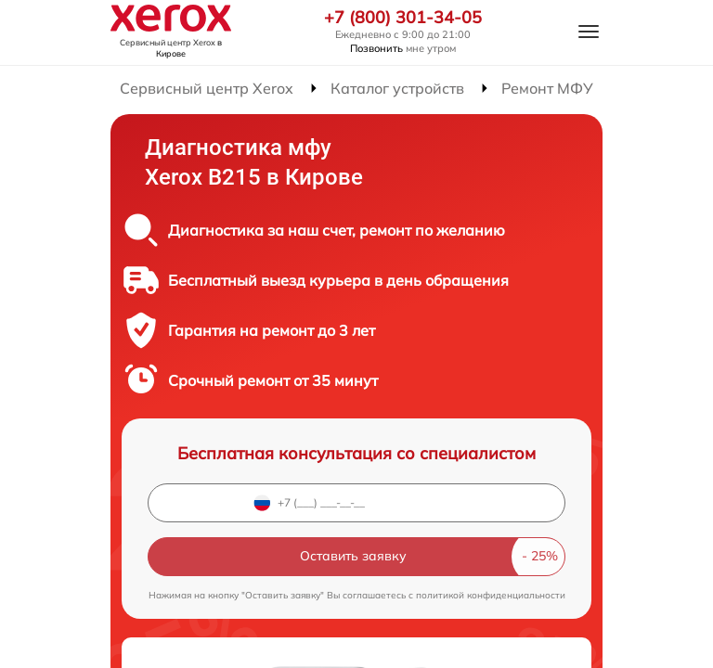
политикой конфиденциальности (490, 595)
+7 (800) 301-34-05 (403, 17)
